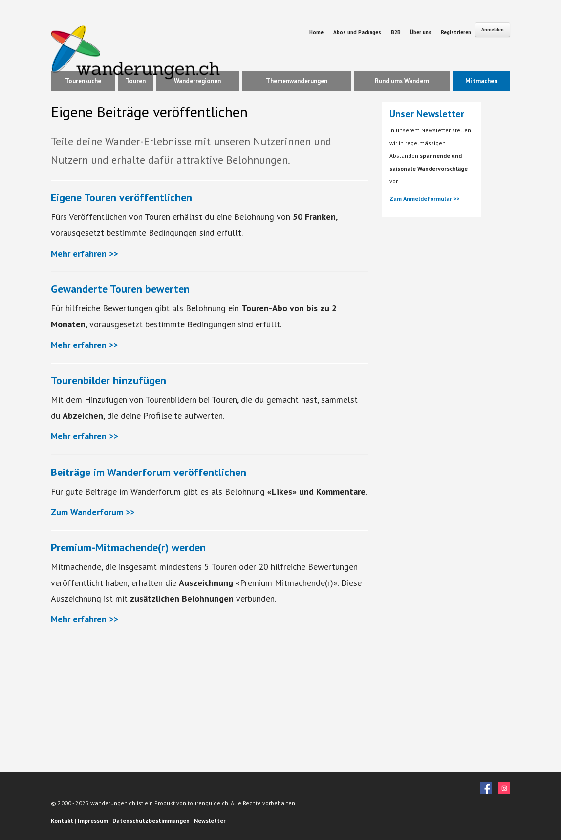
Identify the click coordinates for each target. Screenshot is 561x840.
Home (316, 32)
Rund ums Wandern (402, 81)
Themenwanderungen (296, 81)
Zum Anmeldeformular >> (424, 198)
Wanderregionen (197, 81)
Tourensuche (83, 81)
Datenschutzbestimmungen (151, 820)
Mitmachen (481, 81)
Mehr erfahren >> (84, 253)
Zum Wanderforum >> (92, 511)
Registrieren (456, 32)
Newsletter (210, 820)
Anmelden (492, 29)
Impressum (93, 820)
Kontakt (62, 820)
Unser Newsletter (426, 114)
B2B (396, 32)
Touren (136, 81)
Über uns (421, 32)
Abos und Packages (357, 32)
